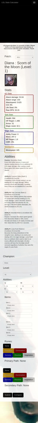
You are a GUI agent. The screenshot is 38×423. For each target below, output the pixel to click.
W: (21, 283)
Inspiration (29, 355)
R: (21, 289)
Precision (8, 351)
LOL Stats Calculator (10, 3)
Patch (17, 54)
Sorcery (8, 355)
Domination (20, 351)
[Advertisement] (19, 24)
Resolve (17, 355)
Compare (18, 395)
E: (5, 289)
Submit (7, 395)
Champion (6, 259)
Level (5, 271)
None (7, 346)
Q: (5, 283)
